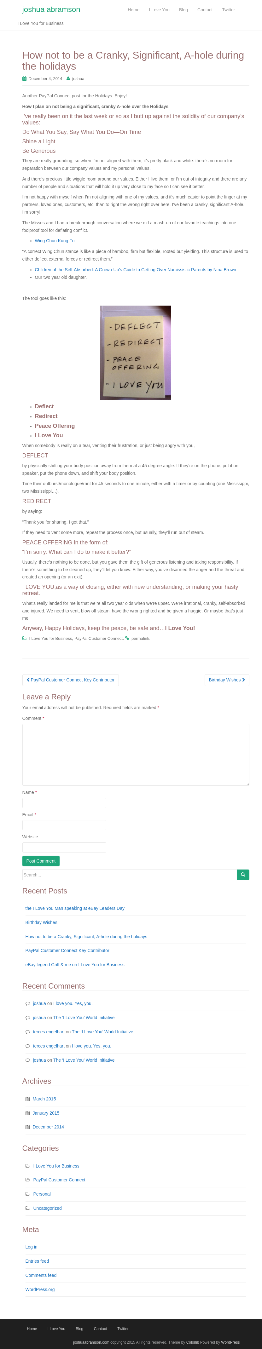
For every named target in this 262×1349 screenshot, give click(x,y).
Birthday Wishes (227, 680)
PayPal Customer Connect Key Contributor (70, 680)
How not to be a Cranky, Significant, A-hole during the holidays (87, 936)
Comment (33, 718)
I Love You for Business (50, 638)
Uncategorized (47, 1208)
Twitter (122, 1329)
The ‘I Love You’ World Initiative (84, 1018)
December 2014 (48, 1127)
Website (30, 837)
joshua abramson (51, 9)
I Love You (56, 1329)
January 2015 (46, 1113)
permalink (140, 638)
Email (29, 815)
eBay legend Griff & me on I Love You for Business (75, 965)
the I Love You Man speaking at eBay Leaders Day (75, 908)
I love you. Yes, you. (73, 1004)
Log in (32, 1247)
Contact (100, 1329)
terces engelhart (49, 1032)
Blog (79, 1329)
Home (32, 1329)
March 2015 (44, 1099)
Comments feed (41, 1275)
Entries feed (37, 1261)
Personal (42, 1194)
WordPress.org (40, 1289)
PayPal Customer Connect (98, 638)
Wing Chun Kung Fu (55, 241)
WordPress (230, 1342)
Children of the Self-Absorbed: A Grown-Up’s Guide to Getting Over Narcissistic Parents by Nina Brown (135, 270)
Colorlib (192, 1342)
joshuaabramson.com (91, 1342)
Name (29, 792)
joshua (78, 79)
